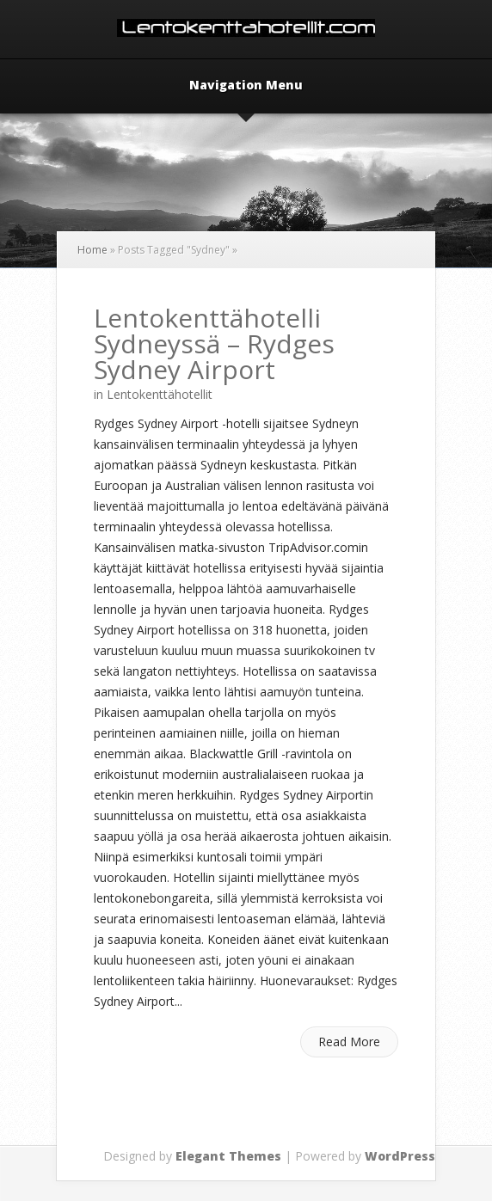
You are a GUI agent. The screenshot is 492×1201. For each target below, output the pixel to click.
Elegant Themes (228, 1156)
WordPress (400, 1156)
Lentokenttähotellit (159, 394)
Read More (349, 1041)
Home (92, 249)
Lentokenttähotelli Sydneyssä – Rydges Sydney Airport (214, 343)
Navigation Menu (246, 86)
